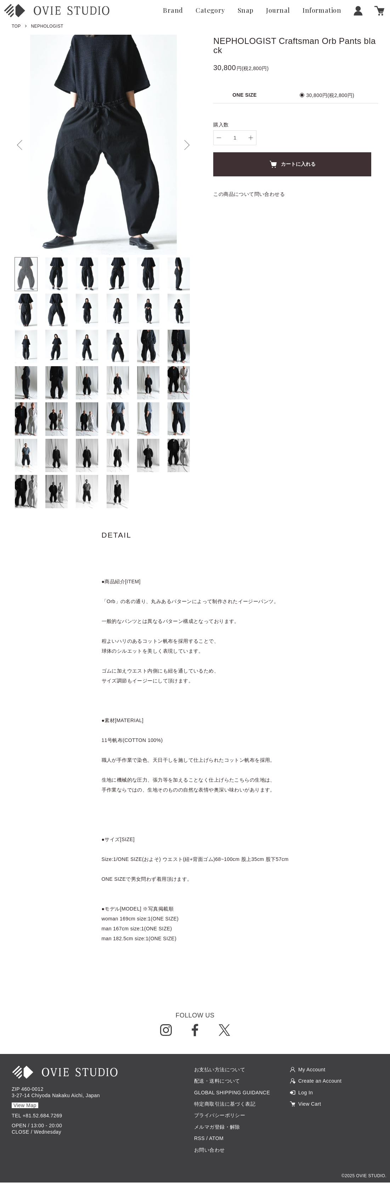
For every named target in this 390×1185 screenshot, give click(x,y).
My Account (312, 1072)
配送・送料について (217, 1084)
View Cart (309, 1106)
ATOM (216, 1141)
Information (322, 11)
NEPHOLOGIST (47, 26)
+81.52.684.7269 (42, 1118)
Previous (22, 145)
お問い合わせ (209, 1152)
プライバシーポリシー (219, 1118)
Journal (278, 11)
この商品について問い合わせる (249, 194)
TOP (16, 26)
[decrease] (219, 137)
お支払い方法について (219, 1072)
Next (184, 145)
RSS (199, 1141)
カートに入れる (292, 164)
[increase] (250, 137)
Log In (305, 1095)
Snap (246, 11)
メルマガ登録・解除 (217, 1129)
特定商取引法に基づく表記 (224, 1106)
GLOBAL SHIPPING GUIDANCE (232, 1095)
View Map (24, 1108)
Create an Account (319, 1084)
